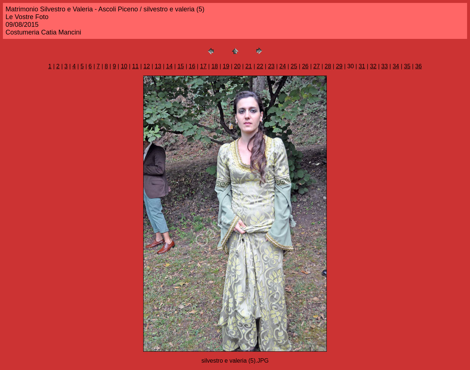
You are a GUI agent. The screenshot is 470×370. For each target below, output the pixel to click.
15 (180, 66)
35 (407, 66)
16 (192, 66)
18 (215, 66)
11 (135, 66)
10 (124, 66)
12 (147, 66)
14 (169, 66)
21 (248, 66)
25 (294, 66)
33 (384, 66)
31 (362, 66)
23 (271, 66)
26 (305, 66)
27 (316, 66)
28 (328, 66)
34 (396, 66)
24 (282, 66)
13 (158, 66)
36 (418, 66)
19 (226, 66)
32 (373, 66)
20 (237, 66)
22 (260, 66)
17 (203, 66)
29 (339, 66)
